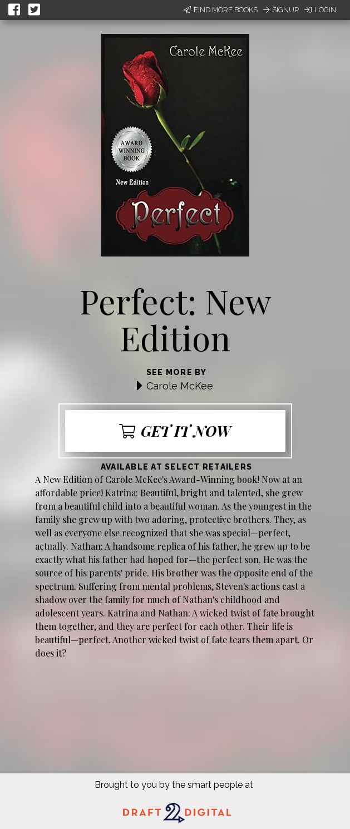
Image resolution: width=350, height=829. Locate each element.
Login (320, 10)
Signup (281, 10)
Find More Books (221, 10)
